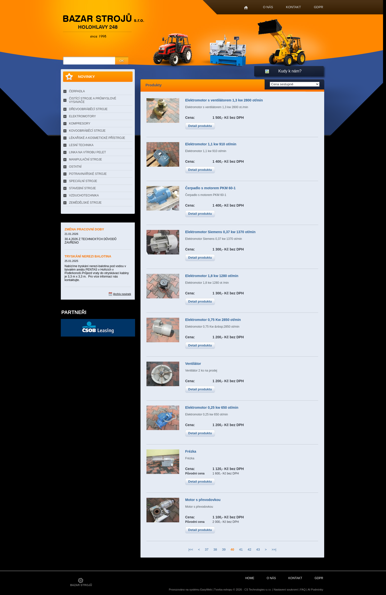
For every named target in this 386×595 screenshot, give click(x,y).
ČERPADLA (77, 91)
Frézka (190, 451)
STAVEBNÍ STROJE (82, 188)
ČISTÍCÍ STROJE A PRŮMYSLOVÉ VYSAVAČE (92, 100)
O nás (268, 7)
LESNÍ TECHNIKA (81, 145)
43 (258, 549)
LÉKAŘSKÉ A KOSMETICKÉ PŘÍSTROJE (97, 138)
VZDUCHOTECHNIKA (84, 195)
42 (249, 549)
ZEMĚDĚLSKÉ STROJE (85, 202)
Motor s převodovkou (202, 500)
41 (241, 549)
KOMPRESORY (79, 123)
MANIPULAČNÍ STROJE (85, 159)
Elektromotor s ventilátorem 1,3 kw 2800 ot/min (224, 100)
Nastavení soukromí (286, 589)
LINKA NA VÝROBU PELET (87, 152)
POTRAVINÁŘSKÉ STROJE (88, 174)
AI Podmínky (315, 589)
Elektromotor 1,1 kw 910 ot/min (210, 144)
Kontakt (293, 7)
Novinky (86, 76)
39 (223, 549)
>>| (274, 549)
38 (215, 549)
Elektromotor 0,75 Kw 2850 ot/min (213, 320)
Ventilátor (193, 364)
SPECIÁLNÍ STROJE (83, 181)
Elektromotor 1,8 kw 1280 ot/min (211, 276)
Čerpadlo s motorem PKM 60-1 (210, 188)
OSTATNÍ (75, 166)
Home (245, 8)
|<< (190, 549)
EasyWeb (206, 589)
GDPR (318, 7)
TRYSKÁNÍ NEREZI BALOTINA (88, 256)
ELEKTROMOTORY (82, 116)
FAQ (303, 589)
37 (206, 549)
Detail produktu (200, 126)
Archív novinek (122, 293)
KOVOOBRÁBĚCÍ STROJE (87, 130)
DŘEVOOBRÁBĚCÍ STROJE (88, 109)
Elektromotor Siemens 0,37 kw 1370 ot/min (220, 232)
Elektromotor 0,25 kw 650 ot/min (211, 407)
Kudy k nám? (289, 71)
